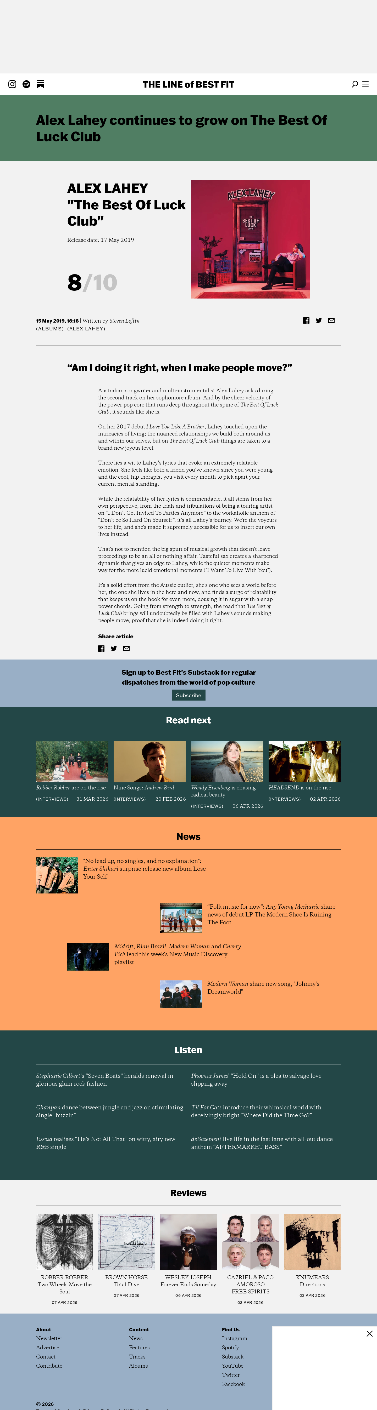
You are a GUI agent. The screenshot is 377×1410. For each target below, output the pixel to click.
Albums (50, 329)
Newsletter (49, 1338)
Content (139, 1329)
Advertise (47, 1347)
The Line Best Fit (188, 84)
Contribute (49, 1366)
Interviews (52, 799)
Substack (232, 1357)
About (43, 1329)
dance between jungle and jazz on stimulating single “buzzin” (109, 1112)
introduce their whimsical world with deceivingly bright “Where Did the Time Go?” (256, 1112)
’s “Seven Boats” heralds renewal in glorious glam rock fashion (104, 1080)
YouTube (232, 1366)
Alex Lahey (107, 187)
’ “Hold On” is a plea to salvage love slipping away (256, 1080)
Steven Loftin (124, 321)
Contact (46, 1357)
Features (139, 1347)
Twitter (231, 1375)
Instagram (234, 1338)
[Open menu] (365, 84)
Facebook (233, 1384)
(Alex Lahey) (86, 329)
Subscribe (188, 695)
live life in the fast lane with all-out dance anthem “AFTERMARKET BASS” (262, 1143)
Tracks (137, 1357)
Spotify (230, 1347)
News (136, 1338)
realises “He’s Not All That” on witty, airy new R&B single (105, 1143)
